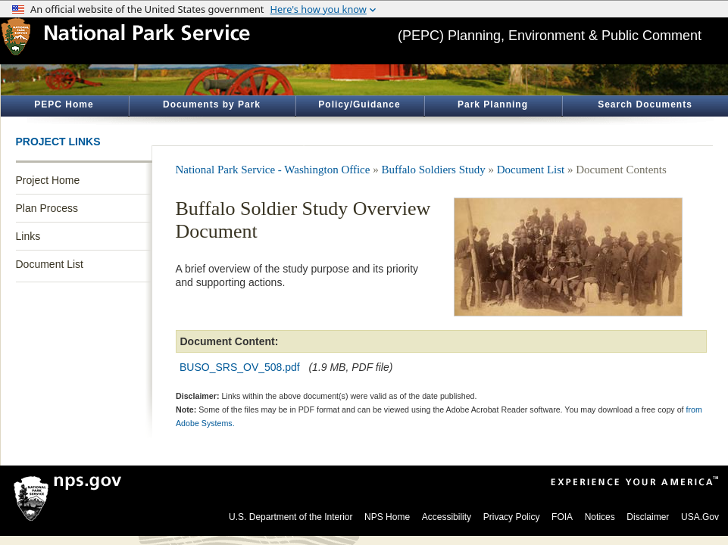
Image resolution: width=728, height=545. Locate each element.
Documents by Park (212, 104)
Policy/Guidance (359, 104)
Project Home (48, 180)
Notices (600, 517)
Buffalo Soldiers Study (433, 170)
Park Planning (493, 104)
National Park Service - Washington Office (273, 170)
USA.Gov (700, 517)
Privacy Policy (511, 517)
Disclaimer (647, 517)
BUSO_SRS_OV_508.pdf (240, 367)
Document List (49, 264)
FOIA (562, 517)
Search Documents (645, 104)
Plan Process (47, 208)
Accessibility (446, 517)
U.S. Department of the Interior (290, 517)
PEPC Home (63, 104)
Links (28, 236)
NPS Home (387, 517)
